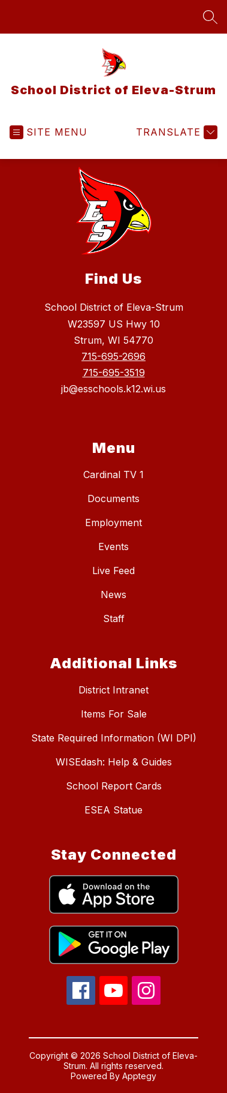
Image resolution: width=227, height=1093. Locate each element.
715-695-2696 (113, 356)
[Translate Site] (175, 132)
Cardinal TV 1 (113, 475)
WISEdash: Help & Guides (114, 762)
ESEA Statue (113, 810)
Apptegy (139, 1076)
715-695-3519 (114, 373)
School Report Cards (114, 786)
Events (113, 546)
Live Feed (113, 570)
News (113, 594)
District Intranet (113, 690)
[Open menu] (48, 132)
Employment (113, 523)
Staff (114, 618)
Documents (113, 499)
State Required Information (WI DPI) (113, 738)
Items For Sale (114, 714)
